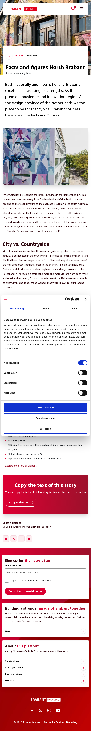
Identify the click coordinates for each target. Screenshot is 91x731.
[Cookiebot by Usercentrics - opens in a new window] (65, 299)
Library (9, 631)
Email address (13, 565)
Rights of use (12, 661)
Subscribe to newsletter (23, 591)
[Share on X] (13, 538)
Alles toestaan (45, 407)
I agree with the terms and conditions (28, 581)
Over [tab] (75, 308)
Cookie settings (13, 674)
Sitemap (9, 680)
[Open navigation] (81, 9)
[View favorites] (73, 8)
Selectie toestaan (46, 418)
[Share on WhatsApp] (21, 538)
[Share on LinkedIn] (6, 538)
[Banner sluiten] (86, 299)
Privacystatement (15, 668)
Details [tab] (45, 308)
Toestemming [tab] (16, 308)
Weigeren (45, 428)
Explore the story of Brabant (21, 466)
